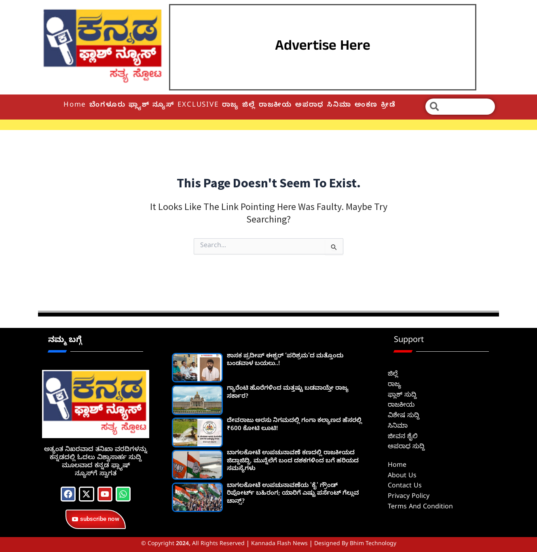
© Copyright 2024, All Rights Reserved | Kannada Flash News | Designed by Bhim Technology (268, 544)
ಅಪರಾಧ (309, 105)
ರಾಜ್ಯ (230, 105)
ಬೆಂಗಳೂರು (107, 105)
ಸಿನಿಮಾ (339, 105)
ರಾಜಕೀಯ (275, 105)
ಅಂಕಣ (366, 105)
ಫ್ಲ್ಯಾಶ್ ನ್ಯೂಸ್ (151, 105)
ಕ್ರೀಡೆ (388, 105)
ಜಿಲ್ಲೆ (249, 105)
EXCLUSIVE (198, 105)
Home (74, 105)
